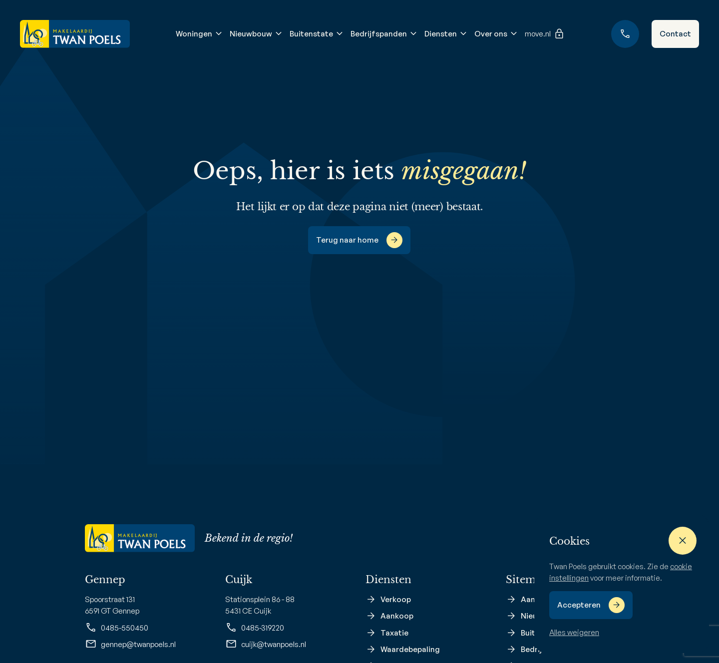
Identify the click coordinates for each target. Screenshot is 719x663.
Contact (675, 33)
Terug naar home (347, 240)
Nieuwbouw (251, 33)
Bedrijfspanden (379, 33)
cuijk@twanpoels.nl (265, 644)
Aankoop (396, 616)
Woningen (194, 33)
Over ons (490, 33)
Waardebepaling (410, 649)
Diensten (440, 33)
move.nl (545, 34)
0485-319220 (254, 628)
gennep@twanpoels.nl (130, 644)
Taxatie (394, 633)
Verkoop (395, 599)
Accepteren (579, 605)
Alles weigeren (574, 632)
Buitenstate (311, 33)
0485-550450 (116, 628)
